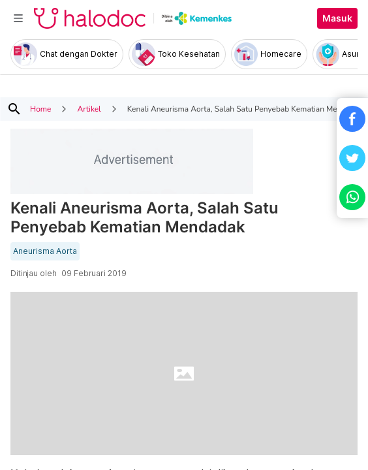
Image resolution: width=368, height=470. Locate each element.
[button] (352, 118)
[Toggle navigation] (18, 18)
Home (40, 109)
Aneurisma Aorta (45, 251)
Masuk (337, 18)
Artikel (88, 109)
